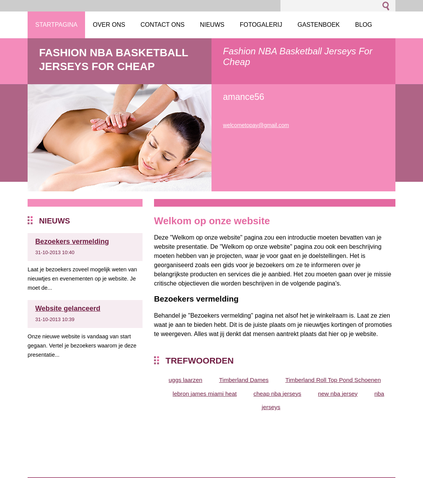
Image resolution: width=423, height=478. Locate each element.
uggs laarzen (185, 380)
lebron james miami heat (205, 393)
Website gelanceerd (67, 308)
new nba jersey (337, 393)
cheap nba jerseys (278, 393)
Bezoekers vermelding (72, 241)
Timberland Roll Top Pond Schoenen (333, 380)
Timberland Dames (244, 380)
